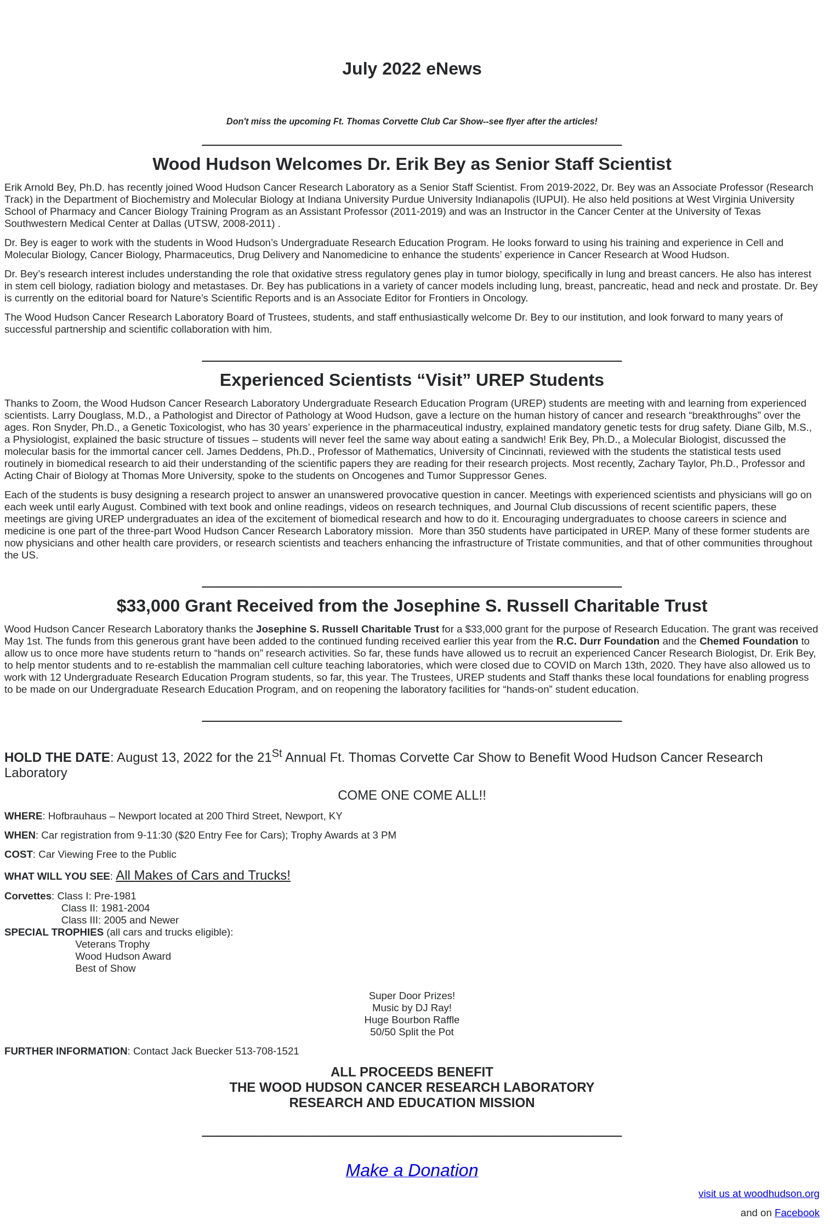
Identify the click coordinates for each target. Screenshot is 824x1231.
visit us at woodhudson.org (759, 1193)
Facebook (797, 1212)
